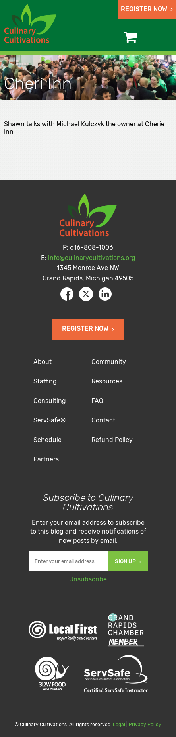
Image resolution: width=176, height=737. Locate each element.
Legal (119, 724)
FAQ (97, 401)
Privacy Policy (145, 724)
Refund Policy (112, 440)
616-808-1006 (91, 247)
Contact (103, 420)
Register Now (147, 9)
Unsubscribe (88, 579)
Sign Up (128, 561)
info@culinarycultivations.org (91, 258)
